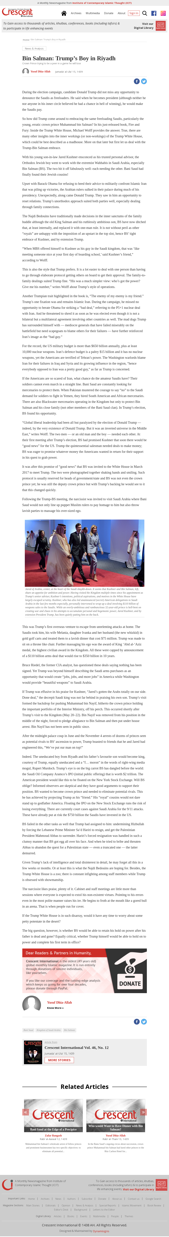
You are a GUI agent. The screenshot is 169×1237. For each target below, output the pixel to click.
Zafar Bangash (53, 1136)
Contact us (134, 1199)
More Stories (59, 1061)
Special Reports (107, 1206)
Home (31, 1199)
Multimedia (99, 1217)
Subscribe (87, 1199)
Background (80, 1210)
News (58, 1199)
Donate (102, 1199)
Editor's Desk (61, 1210)
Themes (129, 1217)
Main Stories (33, 1206)
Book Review (154, 1206)
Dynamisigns (101, 1232)
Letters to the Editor (104, 1210)
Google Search (153, 1199)
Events (83, 1217)
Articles (57, 1217)
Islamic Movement (132, 1206)
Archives (45, 1199)
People (115, 1217)
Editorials (51, 1206)
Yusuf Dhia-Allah (116, 1136)
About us (117, 1199)
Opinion (66, 1206)
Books (70, 1217)
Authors (71, 1199)
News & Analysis (84, 1206)
